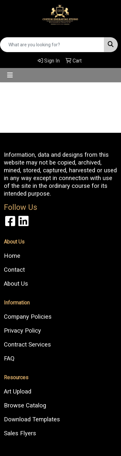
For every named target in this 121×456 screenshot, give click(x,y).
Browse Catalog (25, 405)
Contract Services (27, 344)
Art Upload (17, 391)
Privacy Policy (22, 330)
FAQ (9, 358)
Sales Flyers (20, 433)
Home (12, 255)
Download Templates (32, 419)
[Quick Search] (52, 44)
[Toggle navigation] (10, 75)
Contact (14, 269)
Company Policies (28, 316)
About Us (16, 283)
